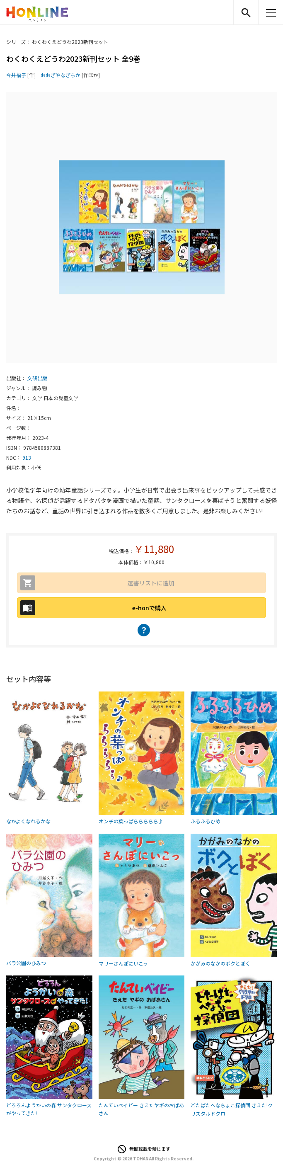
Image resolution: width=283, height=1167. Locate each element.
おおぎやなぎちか (60, 74)
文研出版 (37, 377)
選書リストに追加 (151, 583)
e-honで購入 (149, 608)
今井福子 (16, 74)
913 (26, 457)
